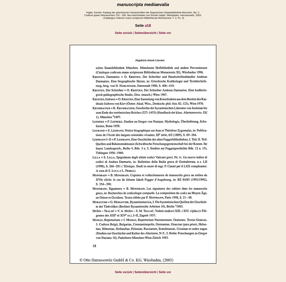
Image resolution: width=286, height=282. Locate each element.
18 (148, 26)
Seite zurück (123, 32)
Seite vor (165, 32)
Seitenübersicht (145, 32)
